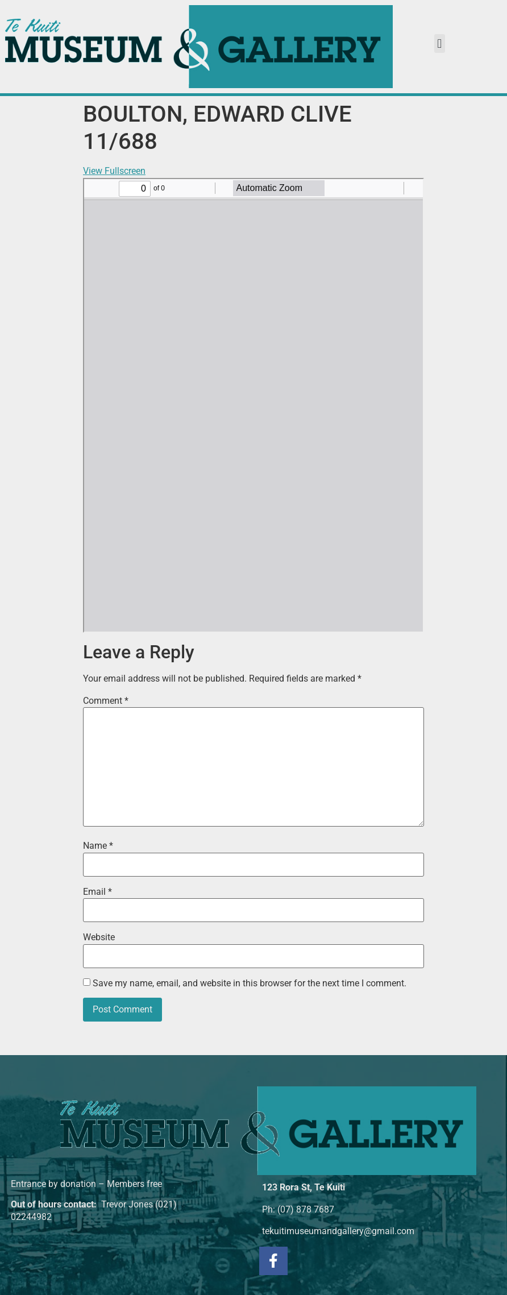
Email (97, 891)
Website (99, 937)
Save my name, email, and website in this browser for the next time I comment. (249, 983)
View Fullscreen (114, 170)
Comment (105, 700)
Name (98, 845)
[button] (439, 43)
